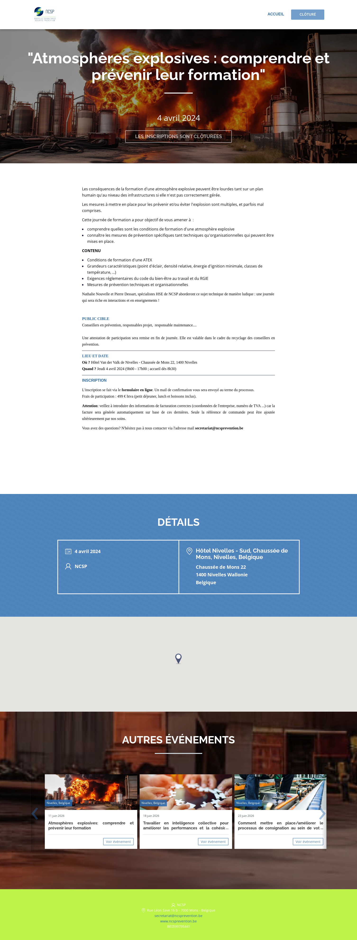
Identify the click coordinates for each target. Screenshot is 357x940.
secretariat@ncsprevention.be (178, 915)
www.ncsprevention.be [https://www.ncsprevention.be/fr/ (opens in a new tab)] (178, 921)
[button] (178, 658)
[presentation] (34, 814)
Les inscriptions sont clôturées (178, 136)
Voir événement (118, 841)
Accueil (276, 14)
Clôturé (308, 14)
